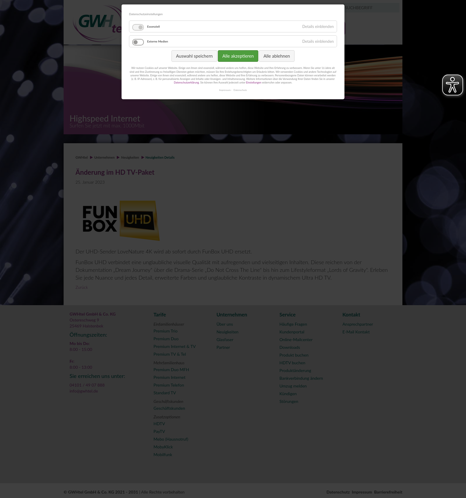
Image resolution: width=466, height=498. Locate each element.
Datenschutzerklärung (186, 82)
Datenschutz (240, 90)
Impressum (225, 90)
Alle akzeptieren (238, 56)
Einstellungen (253, 82)
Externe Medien (157, 41)
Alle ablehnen (276, 56)
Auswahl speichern (194, 56)
